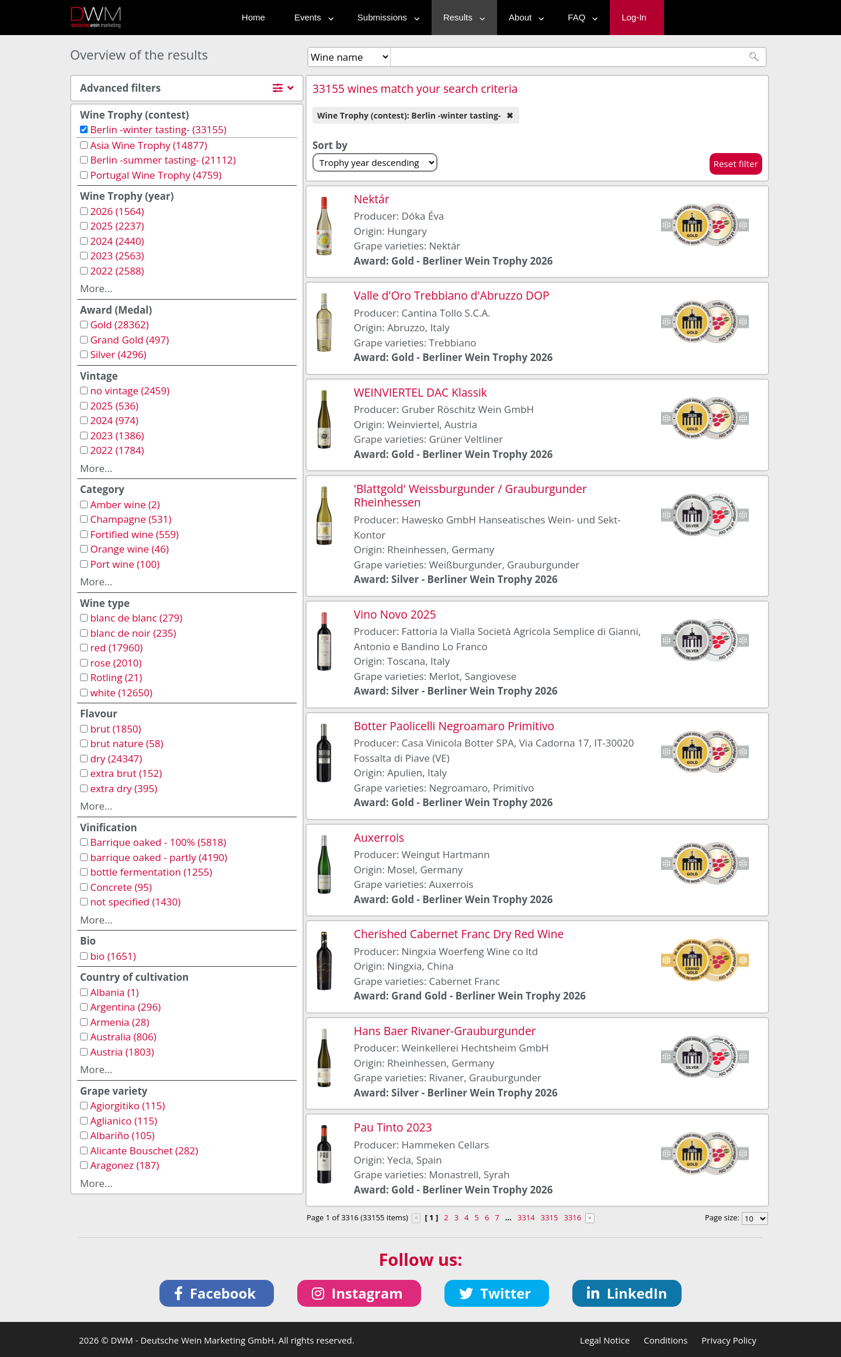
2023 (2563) (117, 255)
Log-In (634, 17)
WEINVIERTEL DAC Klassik (420, 392)
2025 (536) (114, 405)
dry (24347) (116, 758)
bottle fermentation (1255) (151, 872)
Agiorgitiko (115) (127, 1105)
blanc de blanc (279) (136, 617)
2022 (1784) (117, 450)
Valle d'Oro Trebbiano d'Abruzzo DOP (452, 295)
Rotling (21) (116, 677)
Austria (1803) (122, 1051)
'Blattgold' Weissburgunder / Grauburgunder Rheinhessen (470, 495)
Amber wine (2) (124, 504)
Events (311, 17)
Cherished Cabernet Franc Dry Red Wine (459, 934)
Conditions (665, 1340)
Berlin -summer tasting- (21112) (162, 159)
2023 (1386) (117, 435)
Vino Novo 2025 (395, 614)
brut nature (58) (126, 743)
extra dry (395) (123, 788)
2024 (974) (114, 420)
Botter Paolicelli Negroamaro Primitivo (454, 726)
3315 (549, 1217)
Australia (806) (123, 1036)
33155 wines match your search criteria (415, 88)
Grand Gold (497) (129, 339)
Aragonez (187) (124, 1165)
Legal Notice (605, 1340)
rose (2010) (115, 662)
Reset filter (736, 163)
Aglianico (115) (123, 1120)
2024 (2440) (117, 241)
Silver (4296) (118, 354)
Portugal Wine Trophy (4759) (155, 175)
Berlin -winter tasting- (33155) (158, 129)
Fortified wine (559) (134, 534)
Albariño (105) (122, 1135)
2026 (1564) (117, 211)
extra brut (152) (126, 773)
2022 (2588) (117, 270)
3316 (572, 1217)
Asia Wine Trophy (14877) (148, 145)
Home (253, 17)
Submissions (385, 17)
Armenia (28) (119, 1022)
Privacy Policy (728, 1340)
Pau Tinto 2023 (393, 1127)
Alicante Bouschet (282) (144, 1150)
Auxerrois (379, 837)
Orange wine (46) (129, 549)
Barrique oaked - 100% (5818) (158, 842)
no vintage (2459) (129, 390)
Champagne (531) (130, 519)
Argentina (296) (125, 1007)
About (523, 17)
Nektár (372, 199)
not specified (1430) (135, 901)
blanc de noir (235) (133, 633)
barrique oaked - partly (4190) (158, 857)
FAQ (580, 17)
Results (461, 17)
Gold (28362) (119, 324)
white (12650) (121, 692)
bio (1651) (112, 956)
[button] (216, 1293)
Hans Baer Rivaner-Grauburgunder (445, 1031)
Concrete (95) (121, 887)
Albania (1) (114, 992)
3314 (526, 1217)
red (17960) (116, 647)
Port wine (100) (124, 564)
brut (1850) (115, 728)
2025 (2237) (117, 225)
